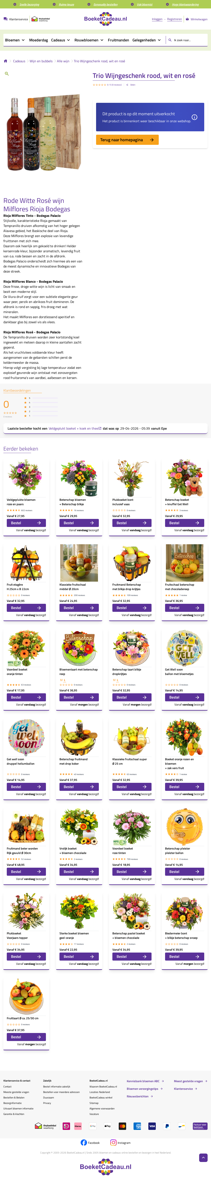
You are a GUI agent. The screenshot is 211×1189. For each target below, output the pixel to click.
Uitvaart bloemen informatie (18, 1108)
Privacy (47, 1103)
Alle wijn (63, 61)
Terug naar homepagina (127, 139)
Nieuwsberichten (138, 1096)
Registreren (174, 19)
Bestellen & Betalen (13, 1097)
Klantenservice (183, 1089)
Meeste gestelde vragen (16, 1092)
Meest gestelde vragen (188, 1081)
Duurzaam (48, 1097)
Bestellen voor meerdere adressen (61, 1092)
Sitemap (94, 1103)
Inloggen (157, 19)
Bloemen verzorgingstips (142, 1089)
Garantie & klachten (13, 1114)
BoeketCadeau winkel (101, 1097)
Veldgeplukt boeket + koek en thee (75, 428)
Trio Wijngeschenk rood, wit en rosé (99, 61)
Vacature (94, 1114)
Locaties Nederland (100, 1092)
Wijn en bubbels (41, 61)
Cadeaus (19, 61)
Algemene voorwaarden (102, 1108)
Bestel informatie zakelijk (56, 1086)
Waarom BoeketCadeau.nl (103, 1086)
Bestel (26, 523)
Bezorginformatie (12, 1103)
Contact (7, 1086)
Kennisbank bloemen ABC (143, 1081)
